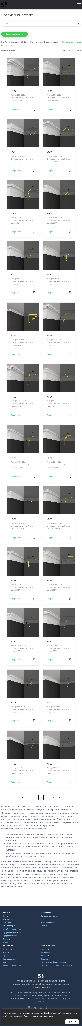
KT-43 (49, 152)
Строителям (46, 959)
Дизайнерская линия (52, 42)
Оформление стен (9, 45)
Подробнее (16, 109)
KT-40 (13, 274)
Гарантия (7, 955)
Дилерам (45, 955)
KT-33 (13, 458)
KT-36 (49, 335)
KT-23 (13, 763)
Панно (7, 42)
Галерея (6, 942)
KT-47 (13, 91)
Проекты (6, 939)
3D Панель (7, 922)
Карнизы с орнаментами (70, 50)
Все (2, 42)
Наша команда (47, 922)
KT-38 (13, 335)
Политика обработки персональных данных (59, 965)
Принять (72, 1021)
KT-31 (13, 519)
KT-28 (49, 580)
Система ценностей (49, 916)
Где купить (7, 949)
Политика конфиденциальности (55, 962)
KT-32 (49, 458)
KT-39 (49, 274)
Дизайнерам (46, 952)
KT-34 (49, 396)
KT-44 (13, 152)
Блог (4, 962)
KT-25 (13, 702)
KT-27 (13, 641)
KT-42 (13, 213)
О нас (43, 919)
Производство (9, 959)
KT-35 (13, 396)
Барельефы (15, 42)
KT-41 (49, 213)
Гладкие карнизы (8, 50)
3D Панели (25, 42)
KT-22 (49, 763)
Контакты (45, 949)
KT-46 (49, 91)
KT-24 (49, 702)
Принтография (36, 42)
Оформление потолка (71, 42)
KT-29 (13, 580)
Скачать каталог (14, 34)
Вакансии (45, 926)
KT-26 (49, 641)
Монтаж (6, 952)
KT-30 (49, 519)
